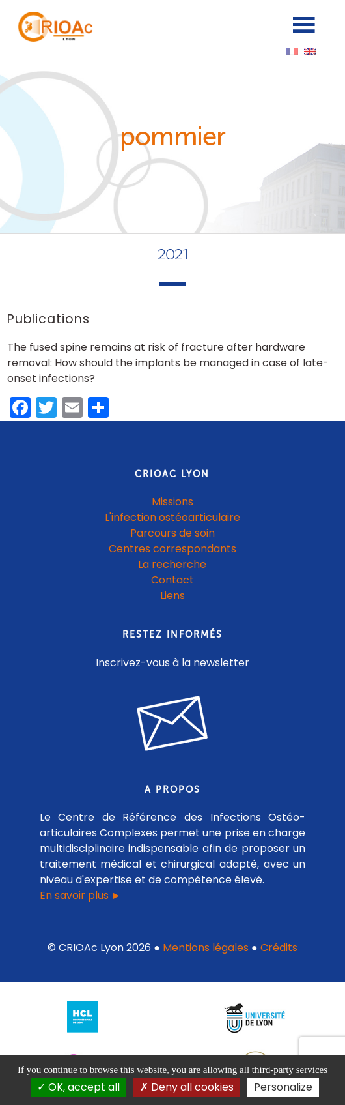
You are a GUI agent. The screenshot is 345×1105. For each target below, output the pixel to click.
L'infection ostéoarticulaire (172, 517)
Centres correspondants (172, 548)
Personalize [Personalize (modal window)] (283, 1087)
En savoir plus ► (81, 895)
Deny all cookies (187, 1087)
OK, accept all (78, 1087)
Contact (172, 579)
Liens (172, 595)
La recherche (172, 564)
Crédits (278, 947)
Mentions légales (206, 947)
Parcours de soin (172, 532)
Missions (172, 501)
